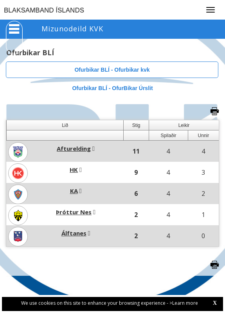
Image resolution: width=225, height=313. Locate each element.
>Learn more (183, 303)
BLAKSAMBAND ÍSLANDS (44, 10)
